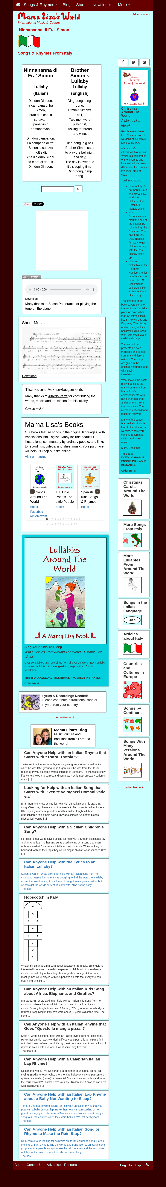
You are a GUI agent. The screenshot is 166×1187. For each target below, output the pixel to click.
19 (69, 524)
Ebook (34, 506)
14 (53, 524)
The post (26, 888)
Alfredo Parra (58, 396)
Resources (72, 1165)
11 (79, 519)
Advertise (54, 1165)
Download (31, 298)
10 (75, 519)
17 (63, 524)
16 (59, 524)
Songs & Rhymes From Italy (45, 53)
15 (56, 524)
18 (66, 524)
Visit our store (35, 457)
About (19, 1165)
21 (75, 524)
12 (47, 524)
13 (50, 524)
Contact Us (35, 1165)
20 (72, 524)
